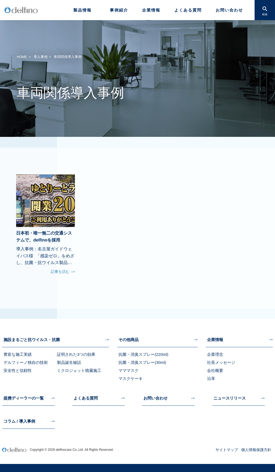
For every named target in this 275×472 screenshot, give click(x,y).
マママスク (128, 370)
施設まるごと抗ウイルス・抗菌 (31, 340)
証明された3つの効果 (76, 354)
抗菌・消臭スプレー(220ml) (143, 354)
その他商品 (128, 340)
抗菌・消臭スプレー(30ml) (142, 362)
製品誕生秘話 (69, 362)
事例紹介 (119, 10)
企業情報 (151, 10)
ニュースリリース (230, 398)
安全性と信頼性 (17, 370)
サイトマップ (226, 450)
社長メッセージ (221, 362)
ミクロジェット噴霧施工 (79, 370)
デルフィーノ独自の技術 (25, 362)
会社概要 (215, 370)
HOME (22, 57)
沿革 (211, 378)
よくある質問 (188, 10)
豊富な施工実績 (17, 354)
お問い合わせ (229, 10)
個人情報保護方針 (256, 450)
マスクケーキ (130, 378)
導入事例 (41, 57)
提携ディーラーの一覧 (23, 398)
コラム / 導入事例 (19, 421)
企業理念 (215, 354)
